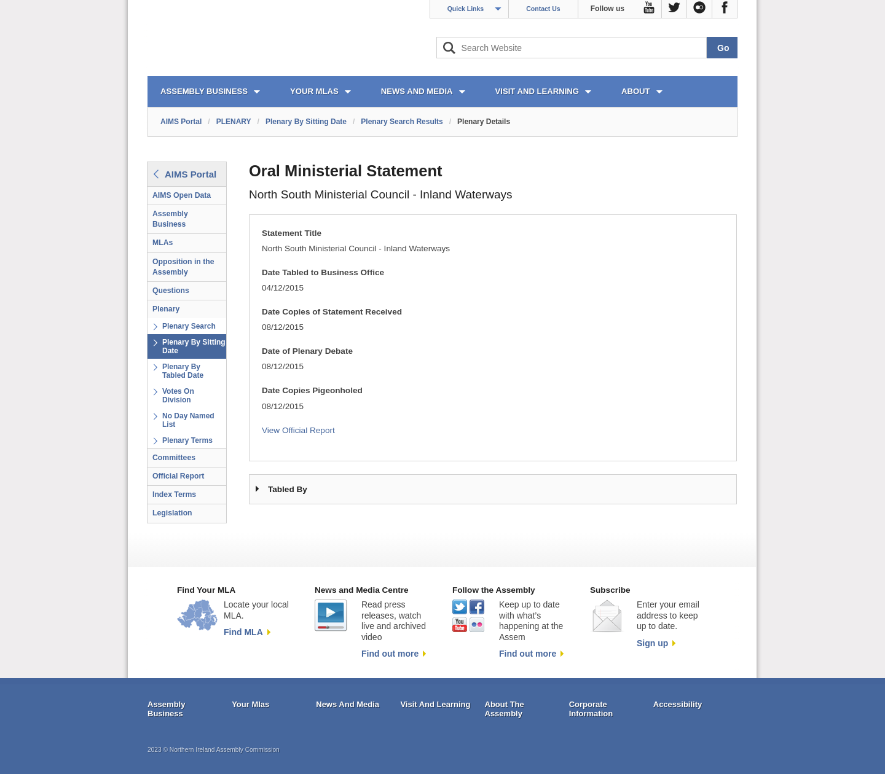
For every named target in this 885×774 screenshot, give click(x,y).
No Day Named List (188, 420)
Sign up (652, 643)
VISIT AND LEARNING (537, 91)
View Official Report (298, 430)
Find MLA (243, 632)
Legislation (172, 513)
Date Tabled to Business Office (323, 272)
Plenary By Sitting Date (306, 121)
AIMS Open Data (181, 195)
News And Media (347, 704)
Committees (173, 457)
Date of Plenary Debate (307, 351)
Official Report (178, 476)
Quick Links (465, 8)
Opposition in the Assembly (183, 266)
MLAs (162, 242)
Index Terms (174, 494)
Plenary (165, 309)
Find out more (390, 654)
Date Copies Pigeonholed (312, 390)
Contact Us (543, 8)
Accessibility (677, 704)
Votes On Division (178, 395)
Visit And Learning (435, 704)
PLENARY (233, 121)
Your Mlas (250, 704)
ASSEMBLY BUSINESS (204, 91)
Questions (170, 290)
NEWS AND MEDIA (417, 91)
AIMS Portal (181, 121)
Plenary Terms (187, 440)
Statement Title (291, 233)
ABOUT (635, 91)
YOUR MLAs (314, 91)
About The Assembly (504, 709)
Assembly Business (170, 219)
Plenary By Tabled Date (182, 371)
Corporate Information (591, 709)
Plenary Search (189, 326)
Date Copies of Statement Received (332, 311)
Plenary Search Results (401, 121)
